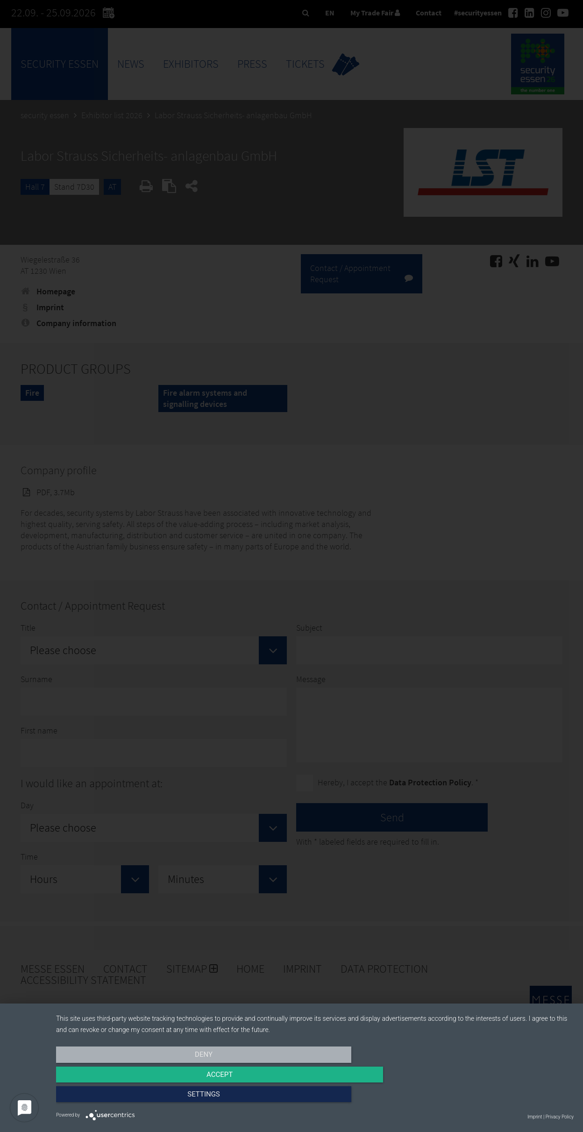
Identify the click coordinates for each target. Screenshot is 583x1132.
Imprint (534, 1116)
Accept (315, 1098)
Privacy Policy (560, 1116)
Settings (496, 1098)
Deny (133, 1098)
